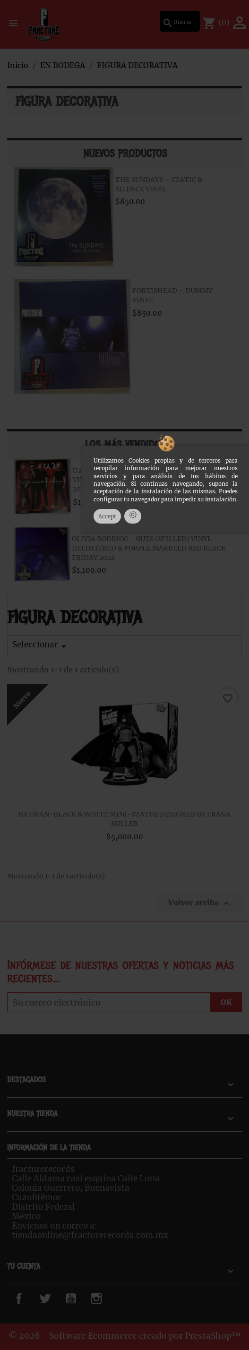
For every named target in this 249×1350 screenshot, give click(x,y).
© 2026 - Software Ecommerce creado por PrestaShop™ (125, 1336)
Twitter (52, 1298)
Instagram (110, 1298)
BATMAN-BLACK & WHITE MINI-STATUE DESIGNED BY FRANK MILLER (124, 819)
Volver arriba (200, 903)
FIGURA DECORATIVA (67, 102)
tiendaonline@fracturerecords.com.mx (90, 1235)
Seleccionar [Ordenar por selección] (40, 645)
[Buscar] (180, 21)
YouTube (80, 1298)
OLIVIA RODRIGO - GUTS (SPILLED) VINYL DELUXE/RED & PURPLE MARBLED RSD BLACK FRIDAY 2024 (149, 548)
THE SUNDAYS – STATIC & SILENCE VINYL (159, 184)
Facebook (30, 1298)
